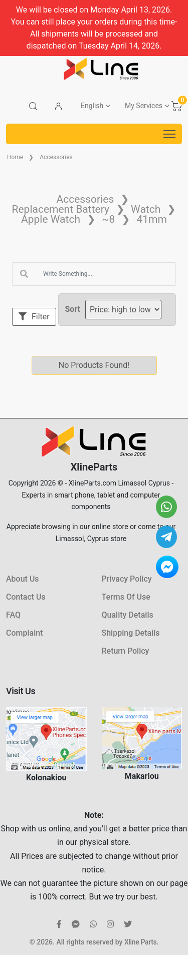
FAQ (13, 615)
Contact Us (26, 597)
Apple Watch (50, 219)
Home (15, 157)
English (92, 106)
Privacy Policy (127, 579)
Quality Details (127, 615)
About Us (22, 579)
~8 (108, 219)
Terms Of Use (126, 597)
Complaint (24, 633)
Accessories (56, 157)
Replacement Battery (60, 209)
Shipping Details (131, 633)
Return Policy (125, 651)
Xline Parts (140, 942)
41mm (151, 219)
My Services (143, 106)
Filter (34, 316)
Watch (145, 209)
